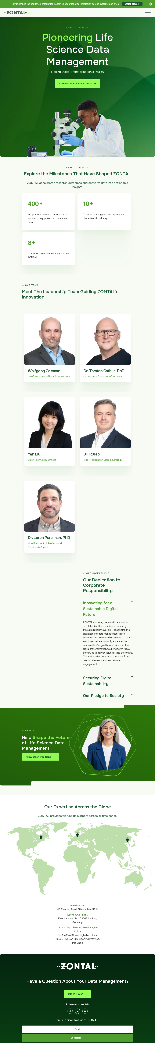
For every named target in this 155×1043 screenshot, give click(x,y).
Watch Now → (132, 4)
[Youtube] (85, 1011)
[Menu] (148, 12)
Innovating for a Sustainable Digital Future (100, 609)
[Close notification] (150, 4)
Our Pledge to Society (103, 695)
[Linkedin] (77, 1011)
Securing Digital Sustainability (97, 681)
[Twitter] (70, 1011)
